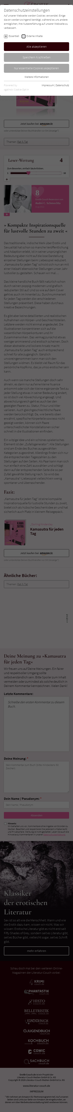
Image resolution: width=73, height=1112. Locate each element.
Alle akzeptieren (36, 46)
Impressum (48, 85)
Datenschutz (62, 85)
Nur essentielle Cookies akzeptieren (36, 68)
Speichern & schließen (37, 57)
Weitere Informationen (37, 77)
